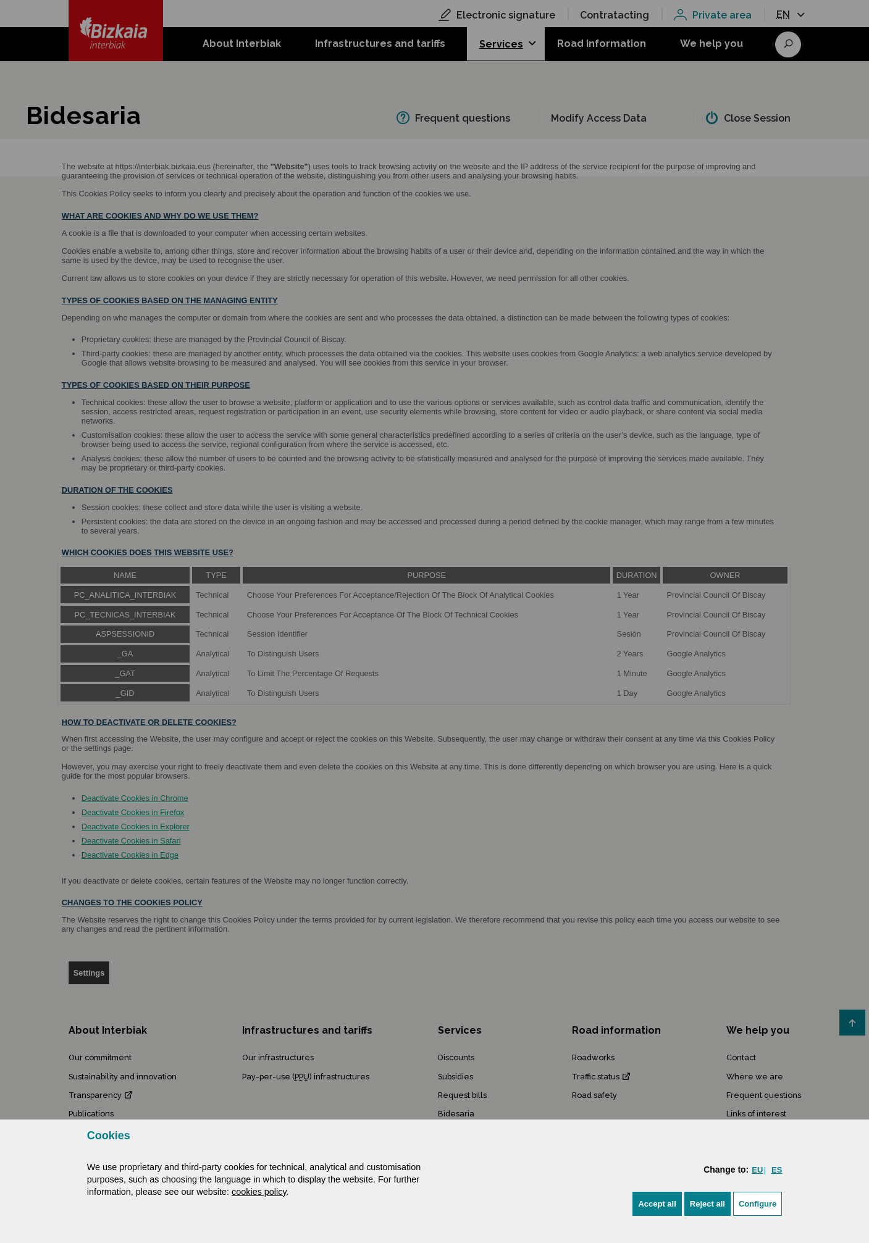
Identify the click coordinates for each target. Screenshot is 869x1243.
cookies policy (259, 1192)
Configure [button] (757, 1203)
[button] (656, 1204)
